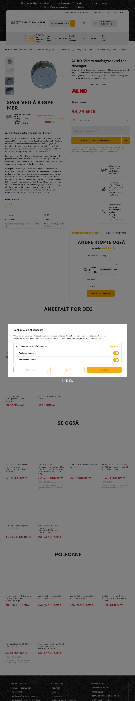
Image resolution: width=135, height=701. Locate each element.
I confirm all (104, 369)
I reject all (67, 369)
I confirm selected (31, 369)
